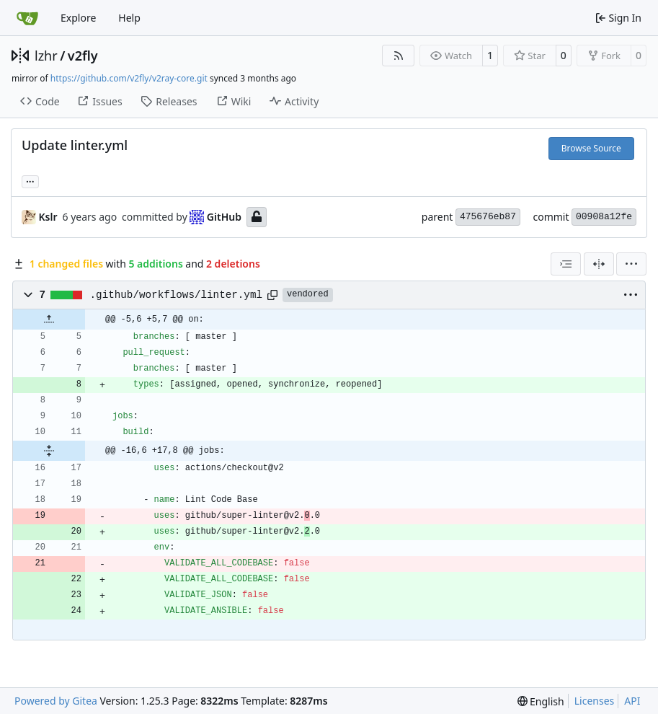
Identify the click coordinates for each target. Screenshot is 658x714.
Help (129, 18)
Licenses (594, 701)
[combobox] (566, 264)
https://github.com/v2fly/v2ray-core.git (129, 78)
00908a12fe (604, 216)
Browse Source (591, 148)
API (632, 701)
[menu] (631, 264)
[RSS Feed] (398, 55)
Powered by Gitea (55, 701)
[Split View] (599, 264)
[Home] (27, 18)
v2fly (83, 55)
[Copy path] (272, 295)
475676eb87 (488, 216)
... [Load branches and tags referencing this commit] (30, 180)
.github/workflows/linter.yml (176, 295)
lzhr (46, 55)
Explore (78, 18)
